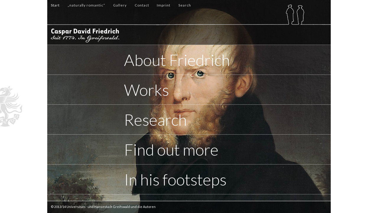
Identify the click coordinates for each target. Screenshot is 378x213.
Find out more (171, 149)
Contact (142, 5)
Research (155, 119)
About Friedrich (177, 60)
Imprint (163, 5)
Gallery (120, 5)
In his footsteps (175, 179)
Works (146, 89)
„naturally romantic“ (86, 5)
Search (184, 5)
